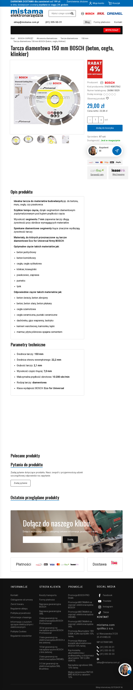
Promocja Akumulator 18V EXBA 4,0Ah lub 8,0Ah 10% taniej (81, 633)
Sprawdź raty (97, 174)
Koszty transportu (48, 595)
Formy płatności (102, 22)
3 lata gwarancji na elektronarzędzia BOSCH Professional (51, 620)
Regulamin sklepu (19, 608)
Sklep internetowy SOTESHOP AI (109, 687)
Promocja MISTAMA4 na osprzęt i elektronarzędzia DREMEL (80, 614)
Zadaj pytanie (20, 483)
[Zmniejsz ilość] (101, 120)
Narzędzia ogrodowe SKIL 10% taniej (80, 665)
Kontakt (118, 22)
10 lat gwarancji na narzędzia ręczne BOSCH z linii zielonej (51, 649)
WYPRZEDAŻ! (111, 30)
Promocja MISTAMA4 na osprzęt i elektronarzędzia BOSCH (80, 604)
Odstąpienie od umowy (22, 599)
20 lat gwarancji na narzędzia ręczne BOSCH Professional (51, 630)
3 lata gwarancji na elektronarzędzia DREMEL (51, 657)
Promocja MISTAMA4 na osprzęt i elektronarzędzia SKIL (80, 624)
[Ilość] (95, 120)
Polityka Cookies (18, 631)
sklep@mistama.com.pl (26, 22)
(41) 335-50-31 (53, 22)
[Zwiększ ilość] (90, 120)
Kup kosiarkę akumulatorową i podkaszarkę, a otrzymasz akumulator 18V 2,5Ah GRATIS (81, 655)
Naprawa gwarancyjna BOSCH (50, 605)
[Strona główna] (27, 13)
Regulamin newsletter (21, 635)
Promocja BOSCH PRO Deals (78, 596)
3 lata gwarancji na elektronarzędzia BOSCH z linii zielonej (52, 639)
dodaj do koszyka (105, 128)
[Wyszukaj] (72, 13)
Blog (87, 22)
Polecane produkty (25, 456)
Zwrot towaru (17, 603)
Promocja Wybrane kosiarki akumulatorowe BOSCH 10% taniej (79, 643)
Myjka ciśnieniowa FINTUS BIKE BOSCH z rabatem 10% (80, 674)
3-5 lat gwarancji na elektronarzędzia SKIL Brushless (49, 666)
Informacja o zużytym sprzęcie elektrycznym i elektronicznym (22, 624)
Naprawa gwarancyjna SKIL (50, 612)
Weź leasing (118, 174)
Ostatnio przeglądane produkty (35, 497)
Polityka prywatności (21, 612)
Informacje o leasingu (21, 617)
